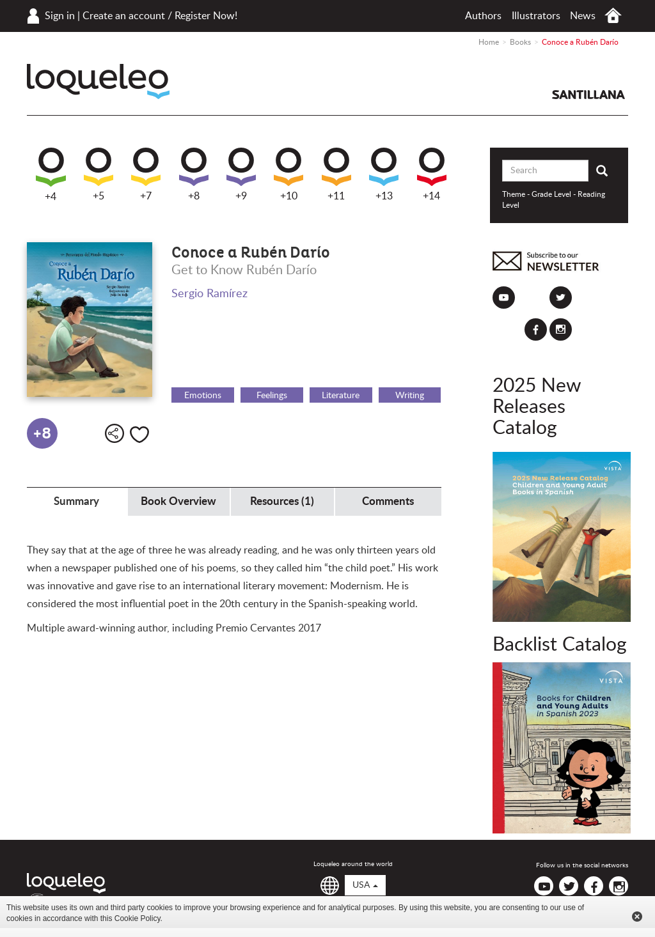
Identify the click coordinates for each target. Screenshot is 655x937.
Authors (483, 16)
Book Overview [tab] (178, 501)
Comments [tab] (388, 501)
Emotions (202, 395)
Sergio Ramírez (209, 294)
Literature (340, 395)
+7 (146, 174)
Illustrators (536, 16)
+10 (288, 174)
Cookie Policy (137, 918)
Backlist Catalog (560, 644)
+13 (384, 174)
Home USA (613, 16)
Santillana (588, 94)
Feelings (271, 395)
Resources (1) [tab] (282, 501)
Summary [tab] (76, 501)
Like (139, 434)
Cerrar (637, 916)
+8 (194, 174)
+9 (241, 174)
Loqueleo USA (98, 81)
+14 (431, 174)
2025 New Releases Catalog (537, 407)
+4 (51, 175)
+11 (336, 174)
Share (114, 433)
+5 (98, 174)
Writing (409, 395)
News (583, 16)
